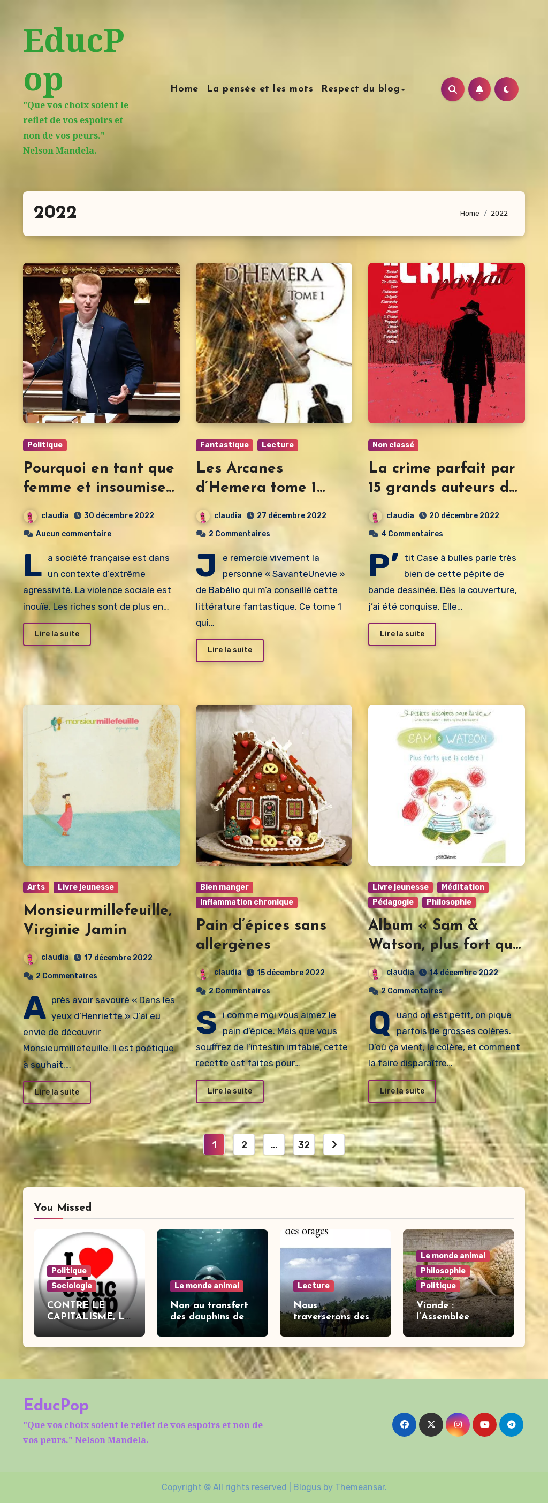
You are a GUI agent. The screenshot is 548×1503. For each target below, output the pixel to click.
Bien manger (224, 887)
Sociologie (71, 1286)
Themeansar (360, 1487)
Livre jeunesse (86, 887)
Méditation (463, 887)
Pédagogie (393, 902)
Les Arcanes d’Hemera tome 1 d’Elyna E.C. (256, 488)
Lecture (278, 445)
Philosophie (449, 902)
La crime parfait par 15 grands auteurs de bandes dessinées (442, 488)
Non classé (393, 445)
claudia (46, 515)
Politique (45, 445)
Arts (36, 887)
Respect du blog (362, 89)
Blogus (307, 1487)
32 (303, 1145)
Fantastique (224, 445)
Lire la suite (57, 634)
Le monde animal (206, 1286)
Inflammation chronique (246, 902)
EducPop (73, 59)
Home (185, 89)
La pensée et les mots (261, 89)
